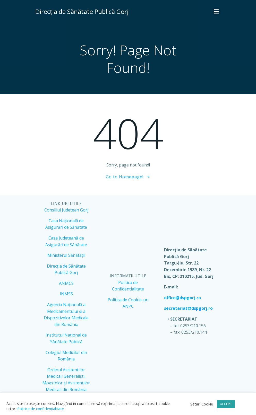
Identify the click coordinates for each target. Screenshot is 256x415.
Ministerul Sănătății (66, 255)
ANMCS (66, 283)
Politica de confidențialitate (40, 408)
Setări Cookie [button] (201, 404)
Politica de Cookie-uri (128, 300)
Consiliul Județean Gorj (66, 210)
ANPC (128, 306)
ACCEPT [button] (226, 404)
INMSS (66, 294)
